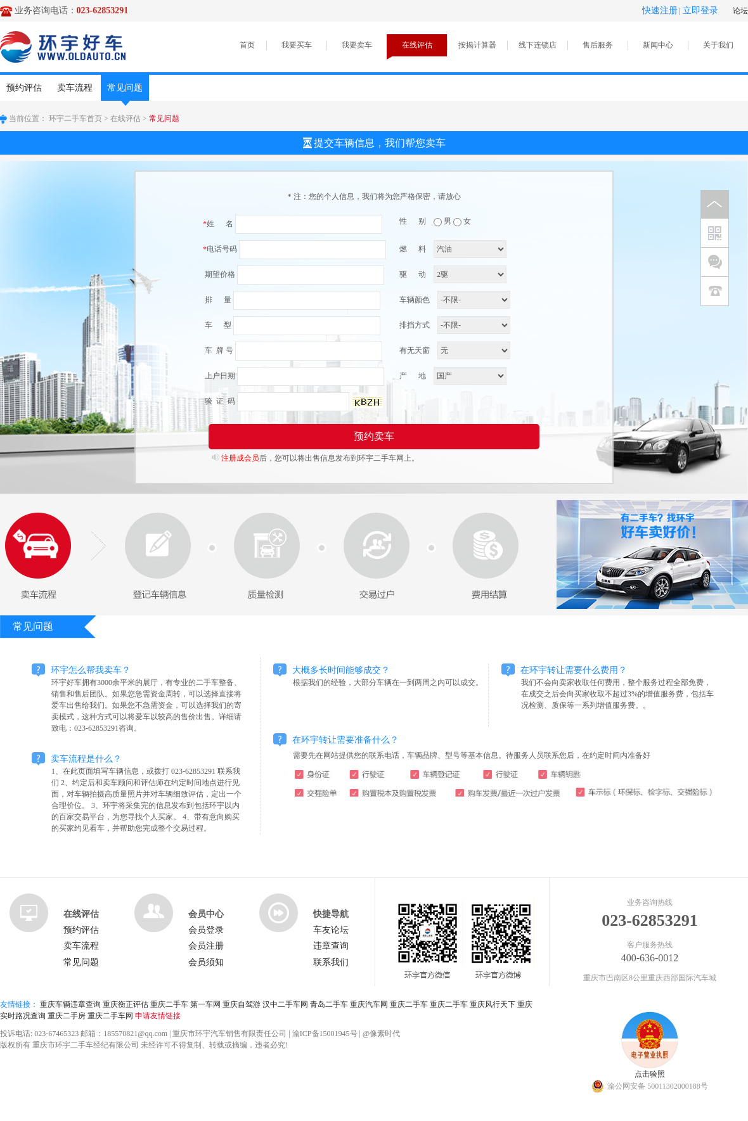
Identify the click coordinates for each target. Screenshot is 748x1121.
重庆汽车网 (369, 1004)
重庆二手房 (67, 1015)
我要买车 (296, 45)
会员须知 (206, 962)
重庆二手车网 (110, 1015)
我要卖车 (357, 45)
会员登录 (206, 930)
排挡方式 (414, 325)
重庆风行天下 (492, 1004)
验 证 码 (219, 401)
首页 (247, 45)
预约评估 (24, 88)
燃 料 (412, 249)
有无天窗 (414, 350)
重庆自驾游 (241, 1004)
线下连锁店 (538, 45)
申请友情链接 (158, 1015)
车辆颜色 (414, 299)
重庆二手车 (169, 1004)
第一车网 (205, 1004)
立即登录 (700, 10)
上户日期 (219, 375)
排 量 (217, 299)
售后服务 (598, 45)
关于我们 (718, 45)
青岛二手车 (329, 1004)
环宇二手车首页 (75, 118)
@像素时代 (381, 1033)
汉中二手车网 (285, 1004)
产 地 (412, 375)
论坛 (740, 10)
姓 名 (218, 223)
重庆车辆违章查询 (70, 1004)
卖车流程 (75, 88)
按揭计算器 (477, 45)
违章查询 (331, 946)
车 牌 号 (218, 350)
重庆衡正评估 (125, 1004)
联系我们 (331, 962)
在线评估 (417, 45)
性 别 (412, 221)
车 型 (217, 325)
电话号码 (220, 249)
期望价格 (219, 274)
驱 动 (412, 274)
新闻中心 (658, 45)
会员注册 (206, 946)
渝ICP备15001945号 (325, 1033)
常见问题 (125, 92)
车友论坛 (331, 930)
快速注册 (660, 10)
